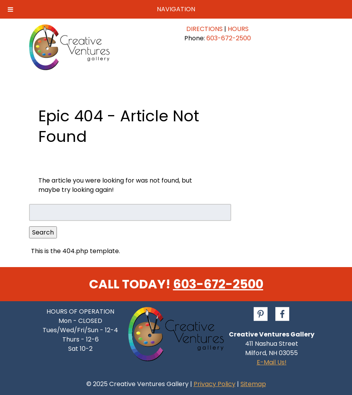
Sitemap (253, 383)
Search (43, 232)
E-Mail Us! (272, 362)
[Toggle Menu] (10, 9)
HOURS (238, 28)
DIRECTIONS (204, 28)
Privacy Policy (214, 383)
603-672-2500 (228, 38)
